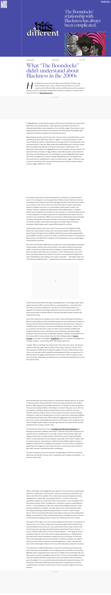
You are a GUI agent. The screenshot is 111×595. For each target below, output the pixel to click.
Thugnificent (55, 338)
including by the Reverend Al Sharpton (64, 429)
